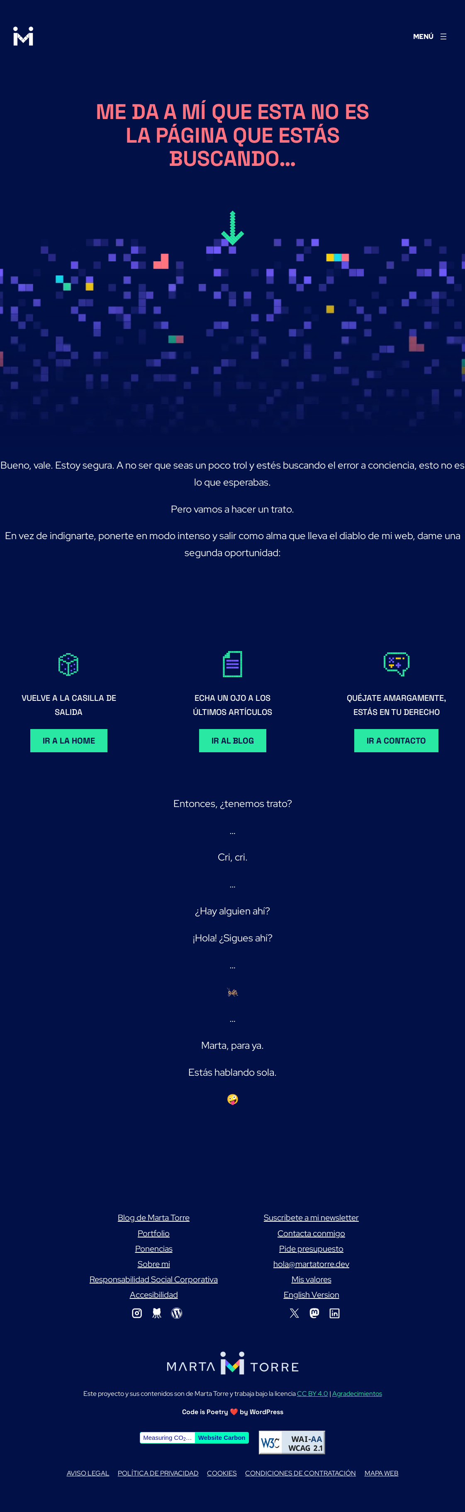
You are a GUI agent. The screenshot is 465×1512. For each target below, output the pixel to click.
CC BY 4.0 (312, 1393)
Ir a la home (69, 740)
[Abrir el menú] (431, 36)
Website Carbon (222, 1437)
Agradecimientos (357, 1393)
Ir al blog (233, 740)
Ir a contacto (396, 740)
